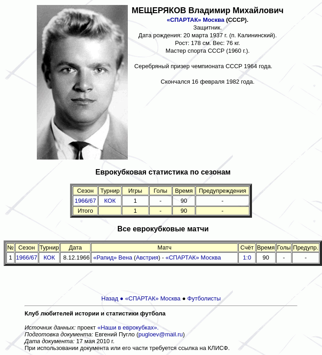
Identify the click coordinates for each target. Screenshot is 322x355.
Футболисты (204, 298)
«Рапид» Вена (112, 257)
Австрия (147, 257)
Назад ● (113, 298)
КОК (110, 200)
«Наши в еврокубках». (128, 327)
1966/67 (85, 200)
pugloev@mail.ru (160, 334)
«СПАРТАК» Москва (196, 19)
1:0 (247, 257)
